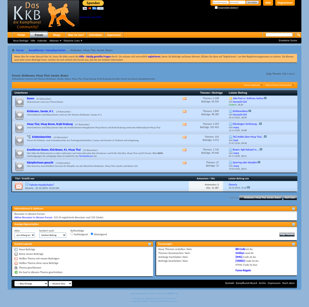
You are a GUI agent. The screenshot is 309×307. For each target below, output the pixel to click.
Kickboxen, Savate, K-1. (40, 111)
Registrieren (285, 2)
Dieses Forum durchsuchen (279, 85)
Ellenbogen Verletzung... (246, 123)
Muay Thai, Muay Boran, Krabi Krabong (50, 124)
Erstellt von (28, 178)
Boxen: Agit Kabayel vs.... (246, 149)
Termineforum (86, 156)
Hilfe (268, 2)
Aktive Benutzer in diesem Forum (33, 217)
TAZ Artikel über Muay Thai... (248, 136)
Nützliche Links (72, 40)
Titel (17, 178)
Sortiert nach (46, 230)
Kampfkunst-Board (246, 283)
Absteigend (99, 234)
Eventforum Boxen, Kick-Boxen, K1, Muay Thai (54, 149)
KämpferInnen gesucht (40, 162)
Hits (213, 178)
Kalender (42, 40)
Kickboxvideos (240, 111)
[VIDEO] (240, 260)
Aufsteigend (79, 234)
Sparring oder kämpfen (245, 162)
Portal (21, 35)
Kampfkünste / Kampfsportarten (47, 50)
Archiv (262, 283)
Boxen (30, 98)
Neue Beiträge (20, 40)
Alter (17, 230)
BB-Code (240, 249)
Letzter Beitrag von (240, 178)
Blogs (56, 35)
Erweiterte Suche (288, 40)
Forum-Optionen (252, 85)
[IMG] (238, 257)
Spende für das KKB (90, 17)
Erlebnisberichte (41, 136)
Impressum (114, 35)
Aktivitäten (95, 35)
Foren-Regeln (243, 270)
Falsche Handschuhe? (41, 184)
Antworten (202, 178)
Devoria (29, 188)
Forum (39, 35)
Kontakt (229, 283)
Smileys (239, 253)
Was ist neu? (76, 35)
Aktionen (54, 40)
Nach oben (290, 197)
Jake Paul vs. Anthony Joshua (248, 98)
